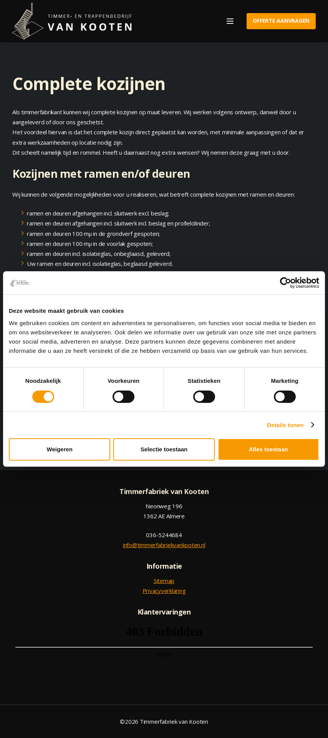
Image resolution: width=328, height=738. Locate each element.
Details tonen (285, 425)
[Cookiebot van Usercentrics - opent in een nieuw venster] (285, 283)
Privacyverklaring (164, 590)
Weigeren (60, 449)
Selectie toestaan (164, 449)
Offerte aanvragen (281, 20)
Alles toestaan (268, 449)
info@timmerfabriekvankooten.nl (164, 545)
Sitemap (164, 580)
